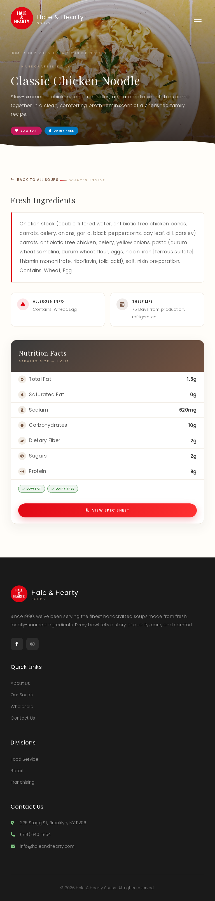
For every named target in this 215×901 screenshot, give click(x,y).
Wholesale (22, 706)
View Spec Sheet (108, 510)
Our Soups (39, 53)
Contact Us (23, 718)
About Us (20, 683)
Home (16, 53)
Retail (17, 771)
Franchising (22, 782)
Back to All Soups (35, 179)
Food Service (24, 759)
